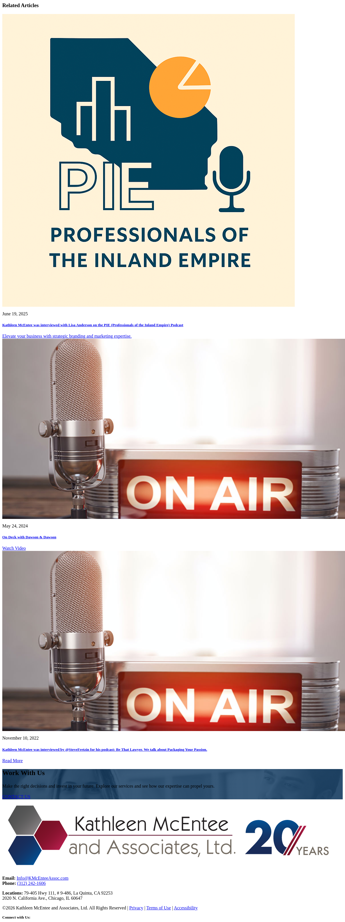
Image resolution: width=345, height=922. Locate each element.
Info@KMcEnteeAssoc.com (42, 878)
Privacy (136, 907)
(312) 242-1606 (31, 883)
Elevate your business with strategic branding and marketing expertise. (67, 336)
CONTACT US (16, 796)
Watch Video (14, 548)
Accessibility (186, 907)
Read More (12, 760)
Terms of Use (158, 907)
